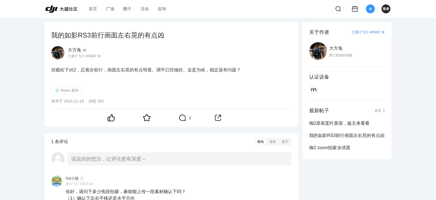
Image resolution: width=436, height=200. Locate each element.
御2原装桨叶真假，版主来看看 (339, 123)
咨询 (162, 8)
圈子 (127, 8)
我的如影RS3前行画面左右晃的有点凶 (347, 135)
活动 (144, 8)
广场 (110, 8)
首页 (93, 8)
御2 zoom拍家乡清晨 (329, 147)
